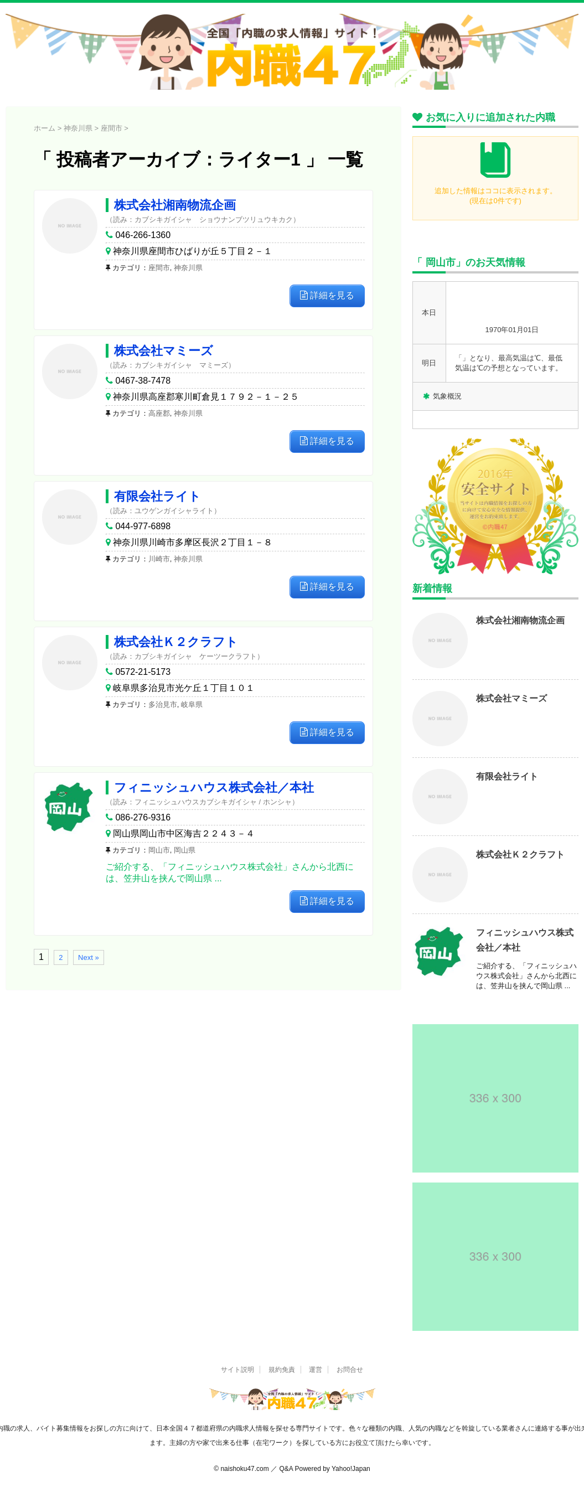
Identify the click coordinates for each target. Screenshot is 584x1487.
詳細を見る (327, 295)
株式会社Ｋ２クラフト (176, 642)
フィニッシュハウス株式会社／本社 (214, 787)
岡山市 (159, 850)
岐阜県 (192, 704)
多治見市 (162, 704)
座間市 (159, 268)
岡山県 (184, 850)
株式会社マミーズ (163, 351)
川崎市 (159, 559)
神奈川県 (188, 268)
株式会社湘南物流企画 (175, 205)
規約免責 (281, 1370)
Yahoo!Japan (351, 1469)
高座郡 (159, 413)
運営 (315, 1370)
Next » (88, 957)
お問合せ (350, 1370)
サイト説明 (237, 1370)
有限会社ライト (157, 496)
